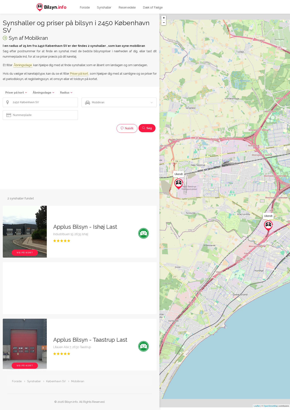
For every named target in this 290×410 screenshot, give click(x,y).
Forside (85, 7)
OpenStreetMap (271, 408)
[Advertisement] (80, 160)
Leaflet (257, 408)
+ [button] (164, 18)
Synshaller (104, 7)
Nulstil (127, 128)
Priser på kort (14, 92)
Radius (64, 92)
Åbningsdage (42, 92)
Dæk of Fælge (153, 7)
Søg (147, 128)
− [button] (164, 23)
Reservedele (127, 7)
